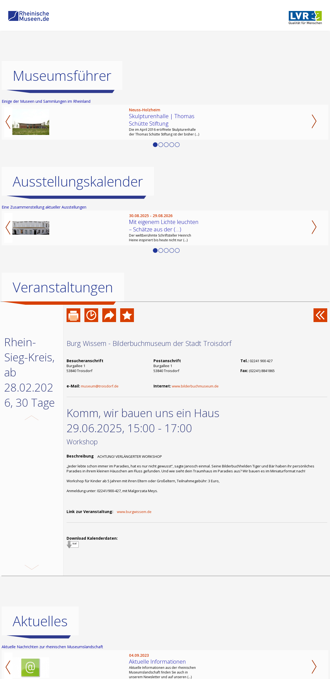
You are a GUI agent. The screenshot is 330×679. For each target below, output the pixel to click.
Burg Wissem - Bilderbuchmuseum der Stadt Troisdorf (149, 343)
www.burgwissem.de (134, 511)
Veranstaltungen (63, 287)
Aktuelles (40, 639)
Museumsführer (62, 75)
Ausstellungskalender (78, 181)
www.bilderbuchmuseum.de (195, 386)
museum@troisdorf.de (100, 386)
